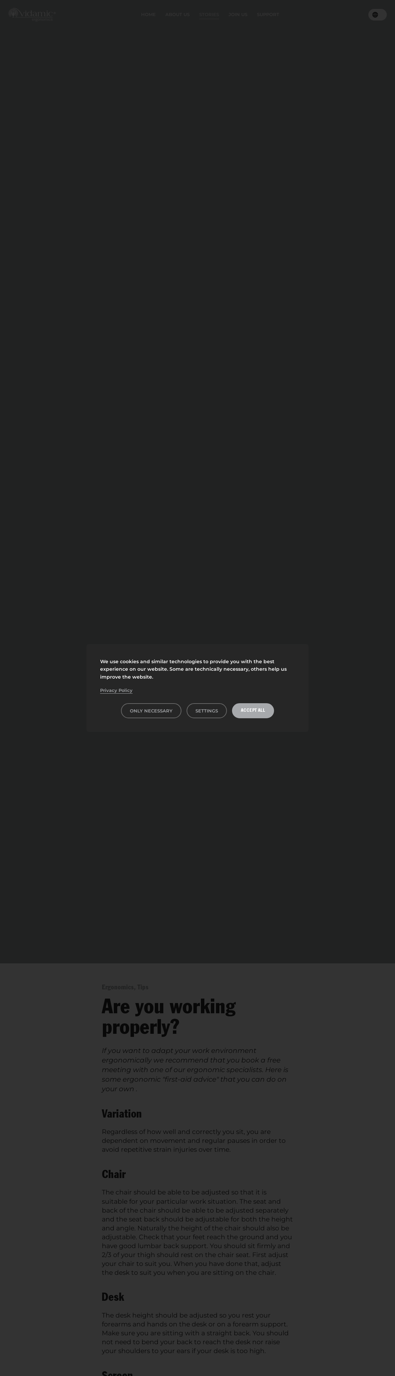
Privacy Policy (116, 690)
